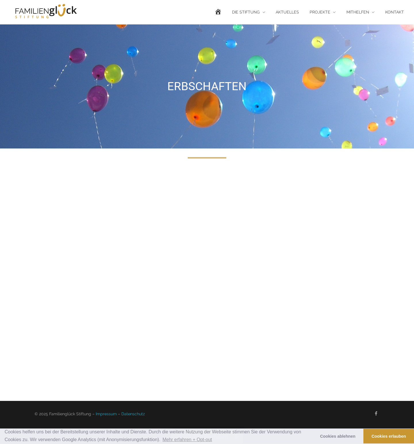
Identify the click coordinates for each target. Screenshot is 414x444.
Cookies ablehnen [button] (337, 436)
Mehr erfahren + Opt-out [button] (187, 439)
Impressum (106, 414)
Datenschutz (133, 414)
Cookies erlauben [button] (388, 436)
